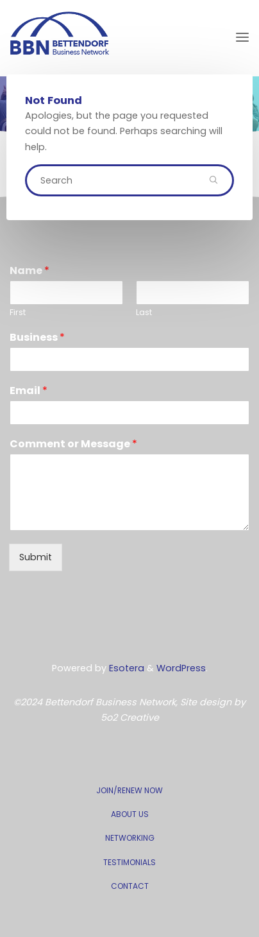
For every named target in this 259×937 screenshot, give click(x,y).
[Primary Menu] (242, 37)
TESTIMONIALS (129, 862)
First (18, 312)
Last (144, 312)
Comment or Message (73, 444)
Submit (35, 557)
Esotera (125, 668)
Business (37, 338)
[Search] (213, 180)
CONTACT (130, 886)
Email (28, 391)
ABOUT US (130, 814)
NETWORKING (130, 837)
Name (29, 271)
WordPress (181, 668)
